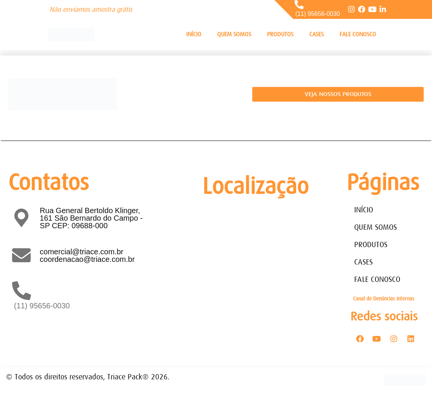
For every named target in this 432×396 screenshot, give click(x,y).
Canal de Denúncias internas (383, 298)
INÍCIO (193, 34)
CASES (316, 34)
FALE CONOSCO (357, 34)
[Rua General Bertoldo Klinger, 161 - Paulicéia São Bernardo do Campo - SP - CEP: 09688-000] (258, 262)
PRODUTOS (280, 34)
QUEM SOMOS (234, 34)
